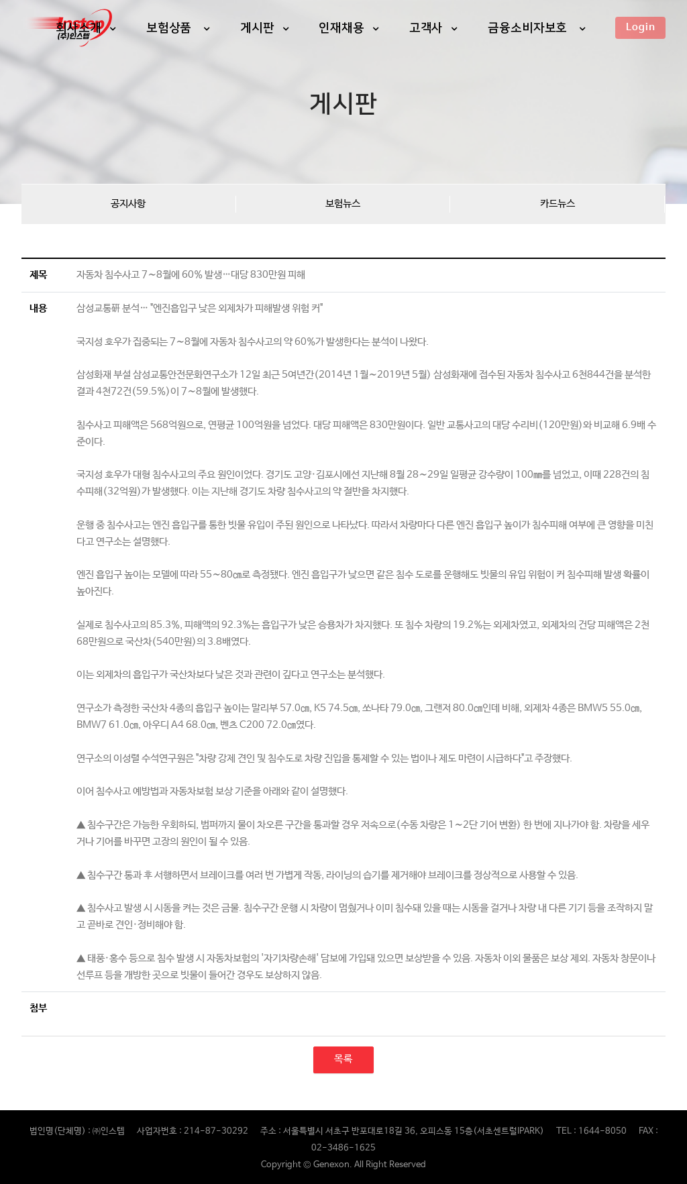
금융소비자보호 (529, 27)
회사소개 (78, 27)
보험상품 (171, 27)
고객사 (426, 27)
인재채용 (341, 27)
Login (640, 27)
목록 (343, 1059)
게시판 (257, 27)
